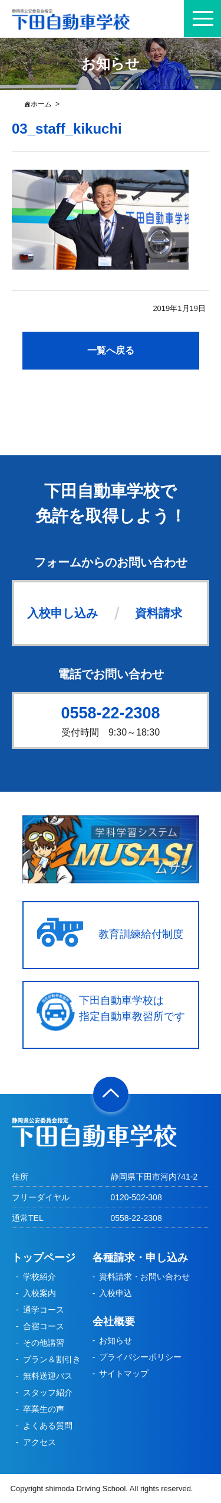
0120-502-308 (136, 1197)
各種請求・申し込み (140, 1258)
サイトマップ (124, 1373)
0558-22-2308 (110, 713)
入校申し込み (62, 613)
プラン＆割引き (52, 1359)
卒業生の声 (43, 1409)
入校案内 (39, 1293)
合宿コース (43, 1326)
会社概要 (114, 1321)
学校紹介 (39, 1276)
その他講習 (43, 1342)
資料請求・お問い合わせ (144, 1276)
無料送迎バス (47, 1376)
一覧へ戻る (110, 350)
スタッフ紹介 (47, 1392)
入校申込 (115, 1293)
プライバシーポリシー (140, 1357)
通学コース (43, 1309)
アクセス (39, 1442)
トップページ (43, 1258)
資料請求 (158, 613)
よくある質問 (47, 1425)
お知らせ (115, 1340)
